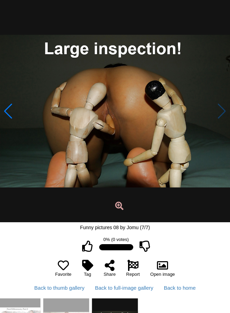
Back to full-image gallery (124, 288)
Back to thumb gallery (59, 288)
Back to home (180, 288)
